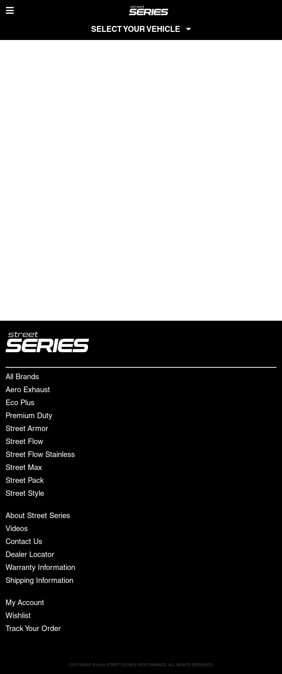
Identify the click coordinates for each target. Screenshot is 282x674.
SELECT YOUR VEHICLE (141, 29)
